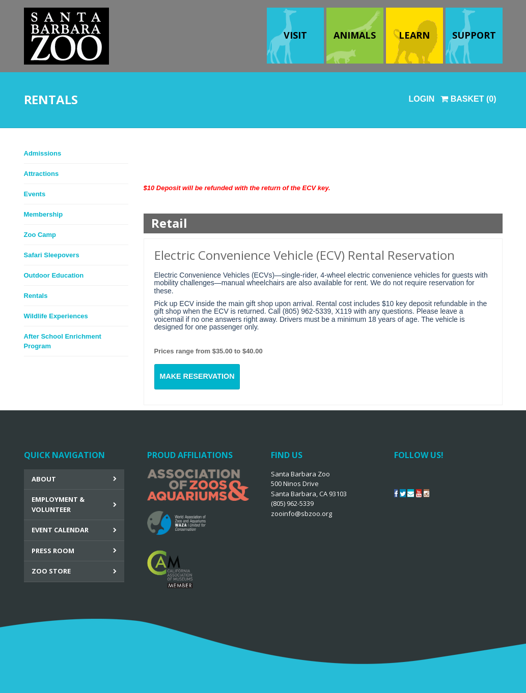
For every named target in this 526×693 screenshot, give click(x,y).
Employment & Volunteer (58, 504)
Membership (43, 214)
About (44, 479)
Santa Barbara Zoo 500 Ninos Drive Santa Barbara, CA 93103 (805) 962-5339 (309, 493)
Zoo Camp (40, 234)
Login (422, 99)
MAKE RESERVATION (197, 376)
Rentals (36, 295)
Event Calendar (60, 529)
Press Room (53, 550)
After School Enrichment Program (62, 341)
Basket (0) (468, 99)
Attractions (41, 173)
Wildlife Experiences (56, 316)
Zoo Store (51, 571)
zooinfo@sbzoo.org (301, 513)
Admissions (43, 153)
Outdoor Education (54, 275)
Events (35, 194)
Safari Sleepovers (51, 255)
